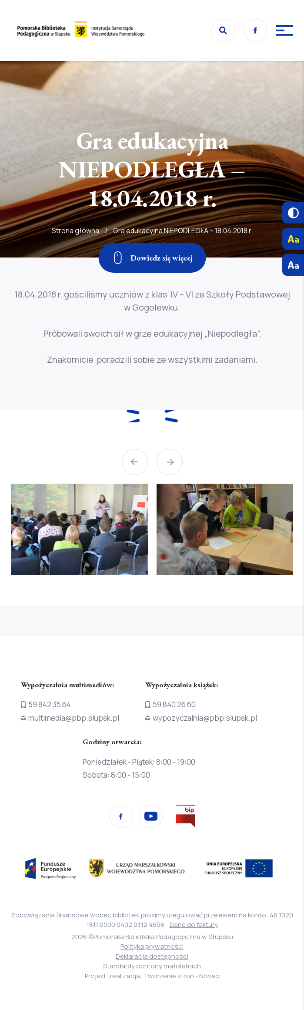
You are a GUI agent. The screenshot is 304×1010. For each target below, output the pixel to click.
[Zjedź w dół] (152, 258)
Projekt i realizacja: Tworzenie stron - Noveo (152, 975)
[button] (135, 462)
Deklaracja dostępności (152, 956)
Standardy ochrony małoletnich (152, 965)
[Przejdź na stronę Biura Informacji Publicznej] (185, 818)
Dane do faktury (194, 924)
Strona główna (75, 256)
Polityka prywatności (152, 946)
